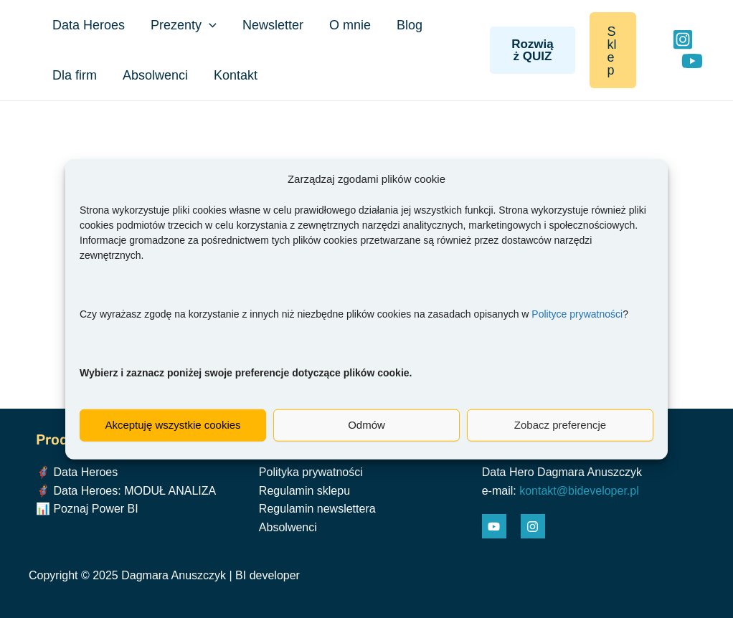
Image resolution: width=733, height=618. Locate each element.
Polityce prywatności (577, 313)
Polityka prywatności (311, 472)
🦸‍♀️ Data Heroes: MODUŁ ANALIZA (126, 491)
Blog (409, 25)
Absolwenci (155, 75)
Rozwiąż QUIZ (532, 50)
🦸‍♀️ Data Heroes (77, 472)
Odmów (366, 425)
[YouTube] (692, 61)
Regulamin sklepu (304, 491)
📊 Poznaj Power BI (87, 509)
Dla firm (74, 75)
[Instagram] (683, 39)
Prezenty (184, 25)
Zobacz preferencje (560, 425)
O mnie (350, 25)
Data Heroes (88, 25)
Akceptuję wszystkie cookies (172, 425)
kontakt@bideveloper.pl (579, 491)
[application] (209, 25)
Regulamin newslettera (317, 509)
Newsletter (272, 25)
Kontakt (235, 75)
